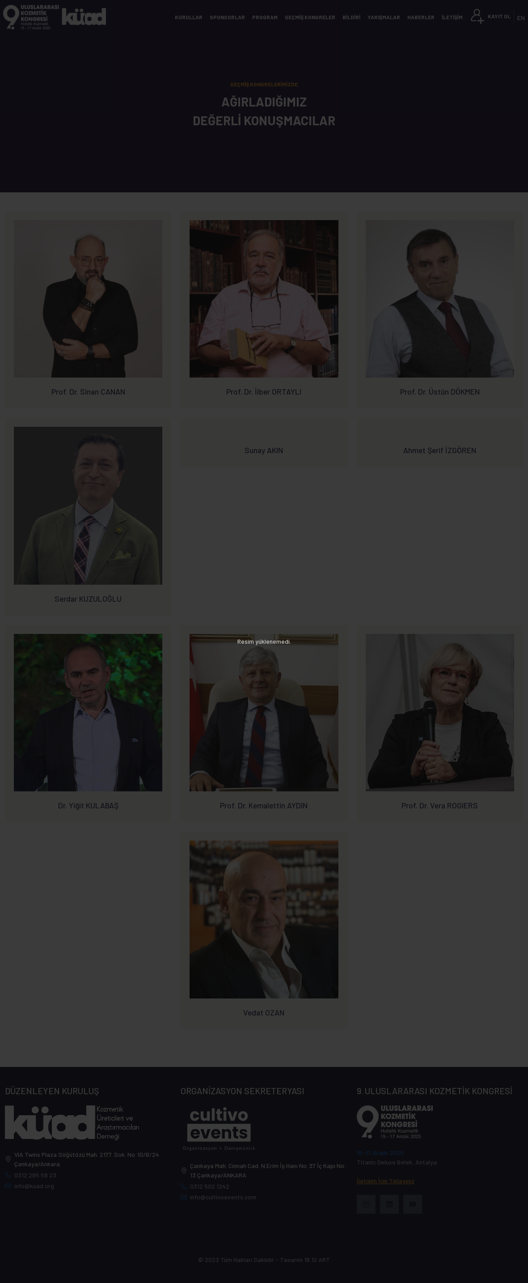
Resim (245, 641)
